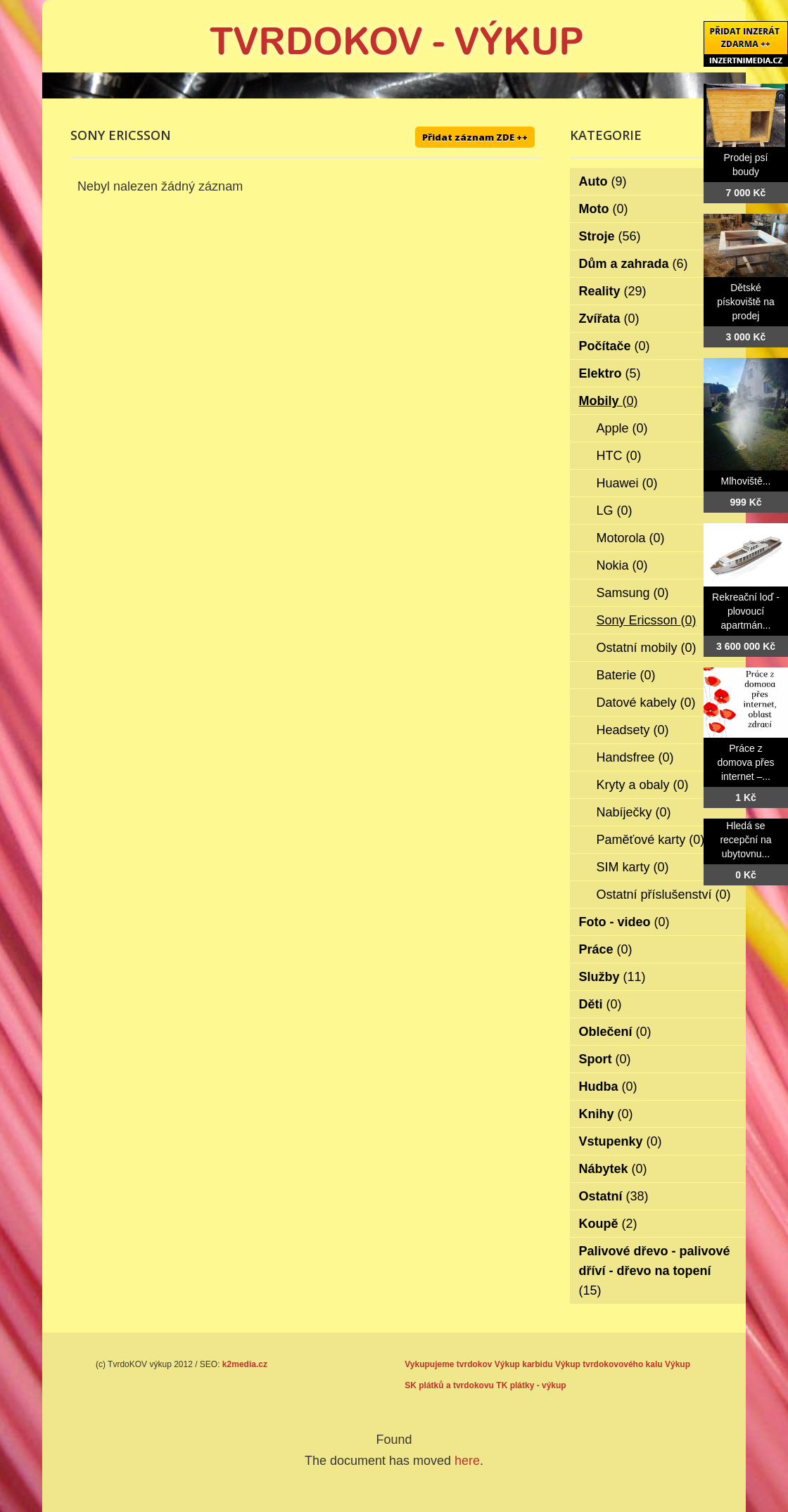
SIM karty (633, 867)
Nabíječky (634, 812)
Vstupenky (620, 1141)
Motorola (631, 538)
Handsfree (635, 757)
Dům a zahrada (633, 264)
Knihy (606, 1114)
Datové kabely (646, 703)
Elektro (610, 373)
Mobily (608, 401)
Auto (603, 181)
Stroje (610, 236)
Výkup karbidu (524, 1364)
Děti (600, 1004)
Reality (613, 291)
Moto (603, 209)
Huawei (627, 483)
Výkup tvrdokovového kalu (609, 1364)
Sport (605, 1059)
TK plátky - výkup (531, 1385)
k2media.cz (244, 1364)
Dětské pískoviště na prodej (746, 301)
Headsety (633, 730)
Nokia (622, 565)
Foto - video (624, 922)
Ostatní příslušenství (664, 895)
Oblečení (615, 1032)
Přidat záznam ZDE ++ (475, 137)
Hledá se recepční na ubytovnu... (745, 839)
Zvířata (609, 319)
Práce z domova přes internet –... (746, 762)
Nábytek (613, 1169)
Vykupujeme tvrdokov (448, 1364)
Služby (612, 977)
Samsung (633, 593)
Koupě (608, 1224)
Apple (622, 428)
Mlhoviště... (746, 481)
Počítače (614, 346)
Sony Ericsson (647, 620)
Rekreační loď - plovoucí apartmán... (746, 611)
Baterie (626, 675)
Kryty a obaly (643, 785)
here (467, 1461)
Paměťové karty (651, 840)
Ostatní (614, 1196)
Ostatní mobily (647, 648)
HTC (619, 456)
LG (615, 511)
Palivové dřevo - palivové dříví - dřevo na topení (654, 1271)
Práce (606, 949)
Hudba (608, 1086)
